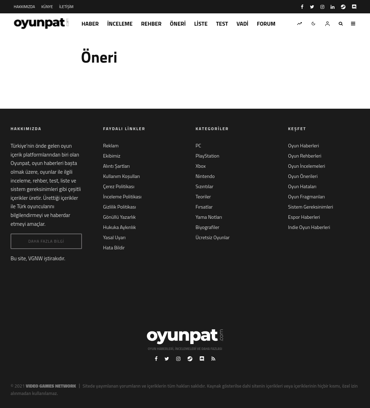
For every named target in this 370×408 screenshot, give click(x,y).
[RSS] (213, 358)
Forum (266, 23)
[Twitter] (312, 7)
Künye (47, 6)
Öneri (178, 23)
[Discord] (354, 7)
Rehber (151, 23)
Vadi (243, 23)
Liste (201, 23)
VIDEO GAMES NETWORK (51, 385)
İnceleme (120, 23)
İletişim (66, 6)
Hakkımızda (24, 6)
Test (222, 23)
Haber (90, 23)
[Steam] (343, 7)
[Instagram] (322, 7)
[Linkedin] (332, 7)
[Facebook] (302, 7)
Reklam (111, 145)
